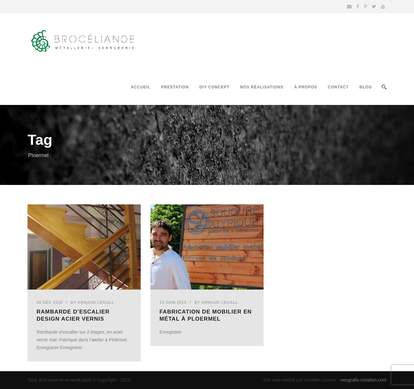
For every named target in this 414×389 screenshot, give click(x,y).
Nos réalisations (261, 87)
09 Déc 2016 (50, 302)
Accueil (140, 87)
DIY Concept (215, 87)
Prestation (175, 87)
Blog (365, 87)
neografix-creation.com (364, 380)
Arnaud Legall (96, 302)
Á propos (305, 87)
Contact (338, 87)
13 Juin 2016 (173, 302)
